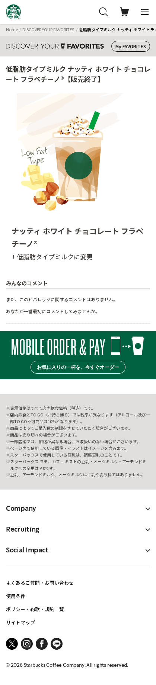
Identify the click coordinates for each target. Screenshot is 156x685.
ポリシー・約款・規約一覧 (35, 609)
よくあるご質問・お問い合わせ (40, 582)
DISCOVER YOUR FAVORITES (48, 29)
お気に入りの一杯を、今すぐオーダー (78, 367)
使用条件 (15, 596)
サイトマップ (20, 622)
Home (12, 29)
